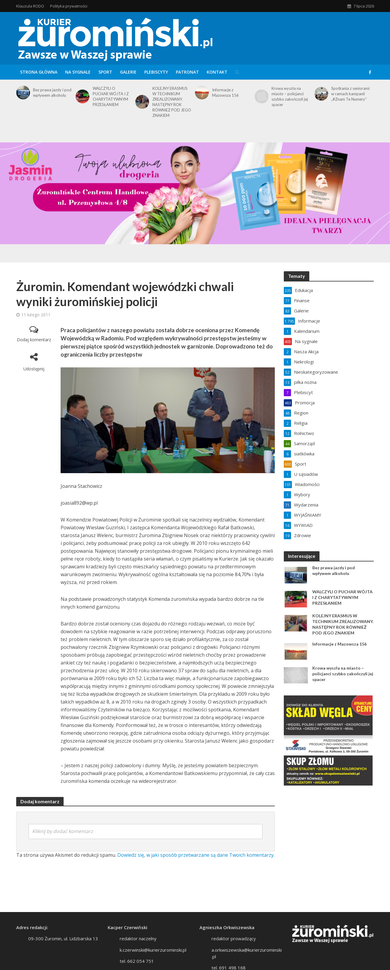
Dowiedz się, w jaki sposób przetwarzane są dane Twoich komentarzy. (195, 855)
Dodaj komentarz (34, 339)
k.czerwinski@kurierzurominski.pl (153, 950)
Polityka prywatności (68, 6)
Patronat (187, 72)
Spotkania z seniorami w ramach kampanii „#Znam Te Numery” (350, 94)
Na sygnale (78, 72)
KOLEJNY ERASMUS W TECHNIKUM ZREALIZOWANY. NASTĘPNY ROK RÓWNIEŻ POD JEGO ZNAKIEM (171, 102)
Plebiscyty (156, 72)
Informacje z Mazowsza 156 (225, 92)
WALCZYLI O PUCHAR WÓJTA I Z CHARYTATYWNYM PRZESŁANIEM (111, 96)
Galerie (128, 72)
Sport (105, 72)
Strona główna (38, 72)
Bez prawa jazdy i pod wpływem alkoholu (52, 92)
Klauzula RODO (30, 6)
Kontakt (217, 72)
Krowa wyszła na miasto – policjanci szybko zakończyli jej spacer (290, 96)
